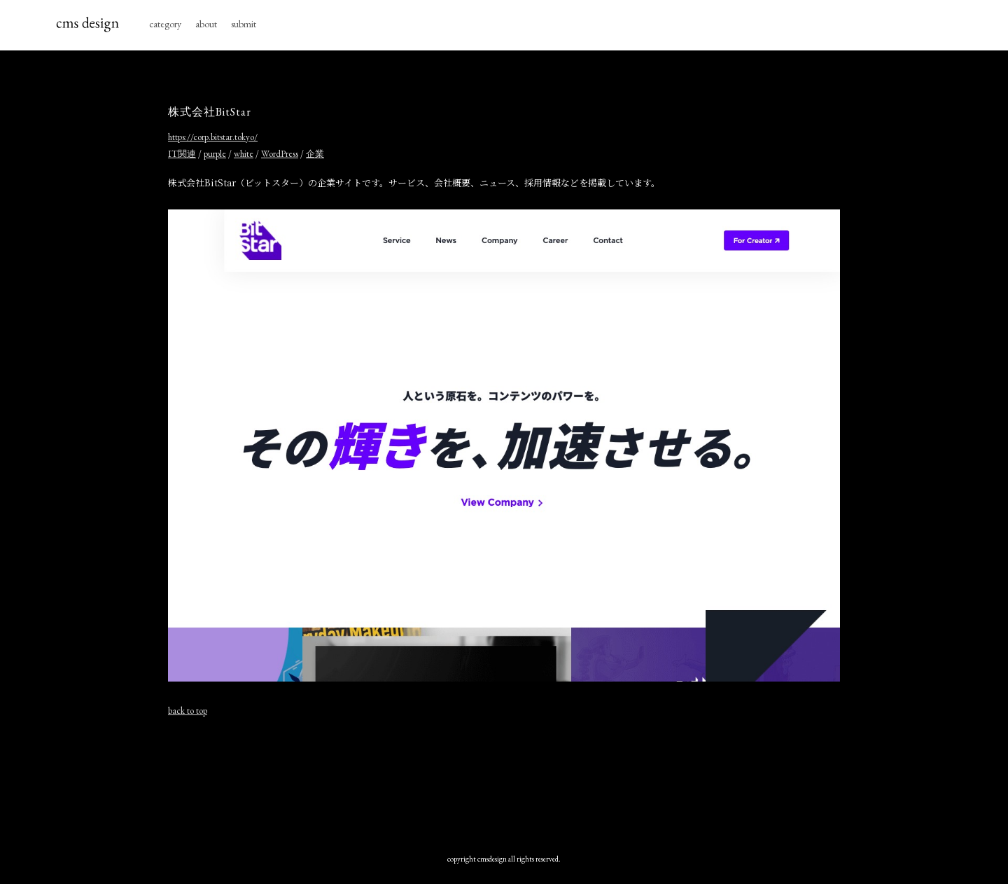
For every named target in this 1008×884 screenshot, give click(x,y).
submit (243, 24)
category (165, 24)
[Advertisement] (504, 778)
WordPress (279, 154)
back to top (187, 711)
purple (215, 154)
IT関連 (182, 154)
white (243, 154)
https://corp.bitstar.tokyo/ (213, 137)
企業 (315, 154)
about (206, 24)
